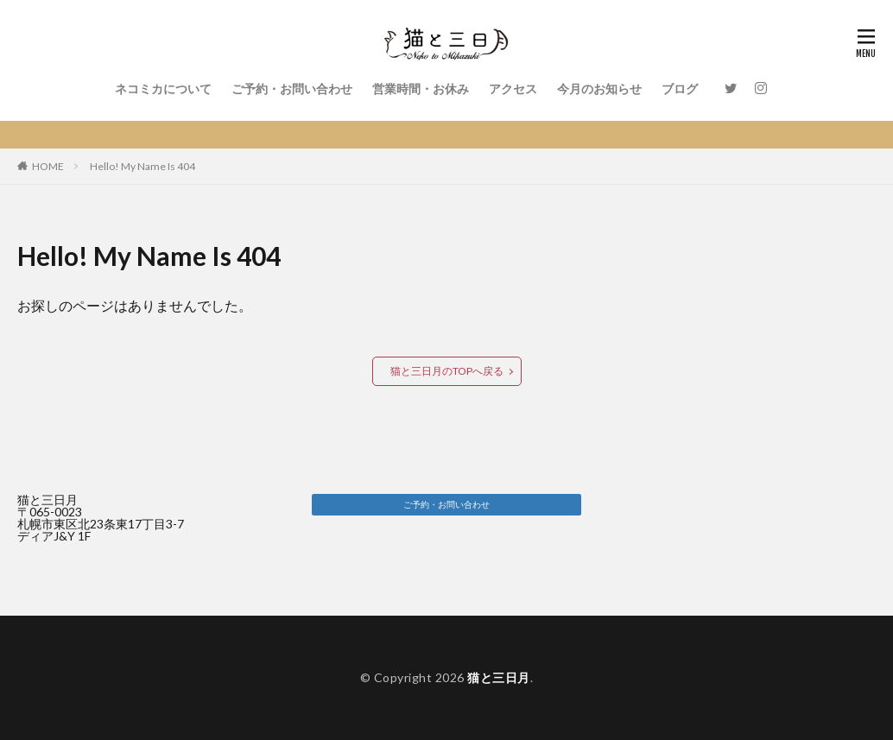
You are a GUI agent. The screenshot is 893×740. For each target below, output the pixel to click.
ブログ (680, 88)
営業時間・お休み (420, 88)
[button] (446, 504)
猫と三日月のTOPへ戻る (447, 370)
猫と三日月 (498, 677)
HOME (48, 166)
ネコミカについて (163, 88)
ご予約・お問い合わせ (291, 88)
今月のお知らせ (599, 88)
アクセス (513, 88)
